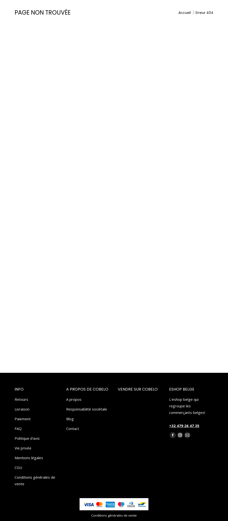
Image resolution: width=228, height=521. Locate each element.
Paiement (23, 418)
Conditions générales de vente (35, 480)
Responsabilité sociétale (86, 409)
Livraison (22, 409)
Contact (72, 428)
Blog (70, 418)
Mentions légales (29, 457)
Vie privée (23, 448)
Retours (21, 399)
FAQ (18, 428)
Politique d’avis (27, 438)
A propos (74, 399)
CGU (18, 467)
